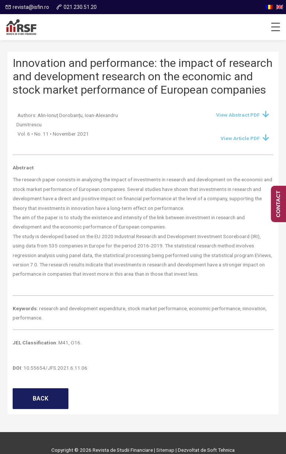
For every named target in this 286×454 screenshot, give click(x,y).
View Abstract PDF (238, 115)
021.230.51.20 (80, 7)
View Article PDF (240, 138)
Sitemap (165, 450)
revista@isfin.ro (31, 7)
